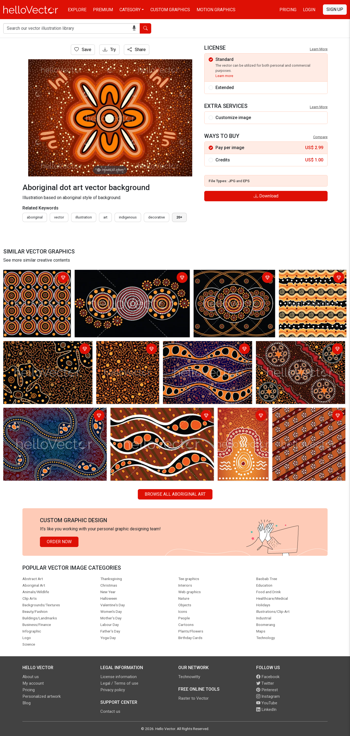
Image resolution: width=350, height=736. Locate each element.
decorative (156, 217)
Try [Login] (109, 49)
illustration (83, 217)
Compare (320, 137)
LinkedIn (266, 709)
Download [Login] (266, 196)
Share (136, 49)
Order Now (59, 541)
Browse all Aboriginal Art (175, 494)
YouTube (266, 702)
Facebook (267, 676)
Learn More (319, 49)
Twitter (265, 683)
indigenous (128, 217)
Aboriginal (35, 217)
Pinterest (267, 689)
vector (59, 217)
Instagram (268, 696)
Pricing (287, 9)
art (105, 217)
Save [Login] (82, 49)
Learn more (224, 76)
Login (309, 9)
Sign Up (334, 9)
